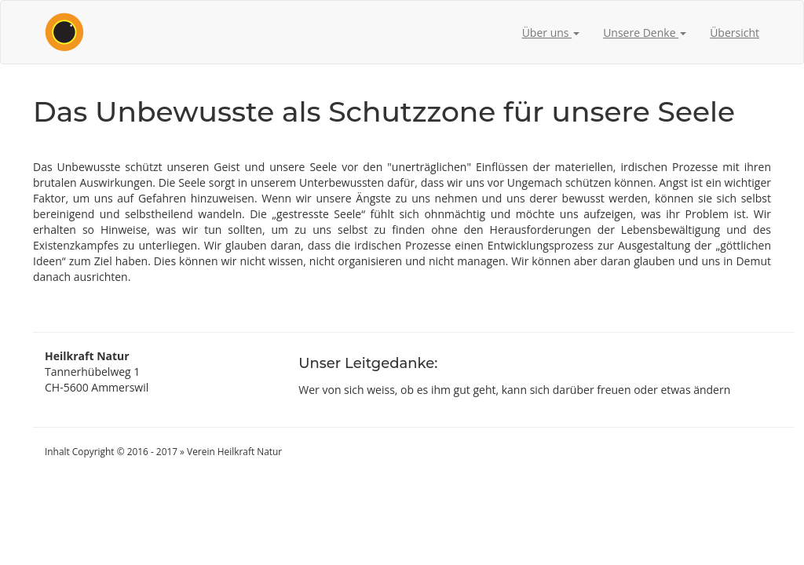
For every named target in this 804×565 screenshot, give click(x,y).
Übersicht (734, 32)
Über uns (550, 32)
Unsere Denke (644, 32)
